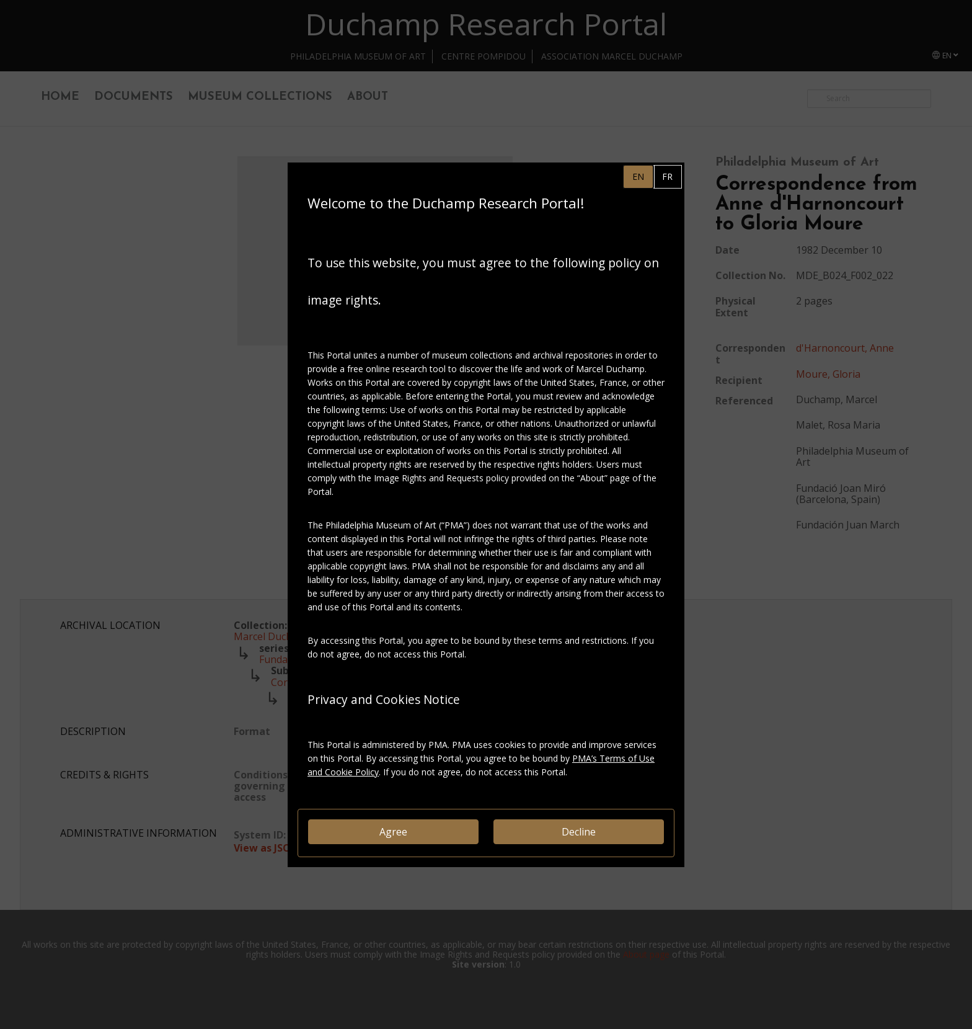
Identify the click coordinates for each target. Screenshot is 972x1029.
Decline (579, 832)
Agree (393, 832)
